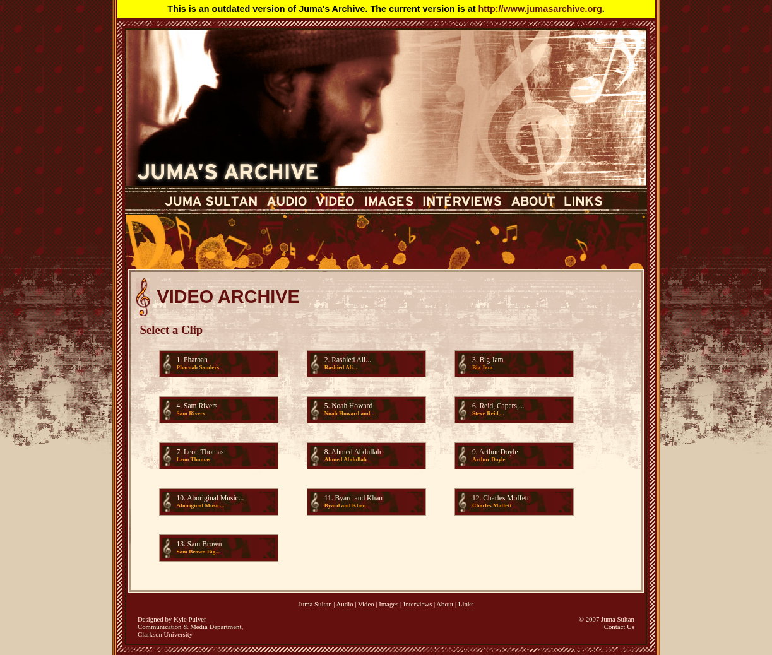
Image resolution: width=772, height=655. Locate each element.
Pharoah (196, 359)
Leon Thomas (203, 452)
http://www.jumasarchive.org (540, 9)
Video (366, 604)
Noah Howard (351, 406)
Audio (344, 604)
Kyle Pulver (190, 619)
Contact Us (619, 626)
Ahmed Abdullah (356, 452)
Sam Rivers (200, 406)
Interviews (417, 604)
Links (466, 604)
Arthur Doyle (498, 452)
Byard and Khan (359, 498)
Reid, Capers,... (501, 406)
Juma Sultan (315, 604)
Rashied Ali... (351, 359)
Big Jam (491, 359)
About (444, 604)
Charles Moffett (506, 498)
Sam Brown (204, 544)
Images (388, 604)
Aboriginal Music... (215, 498)
